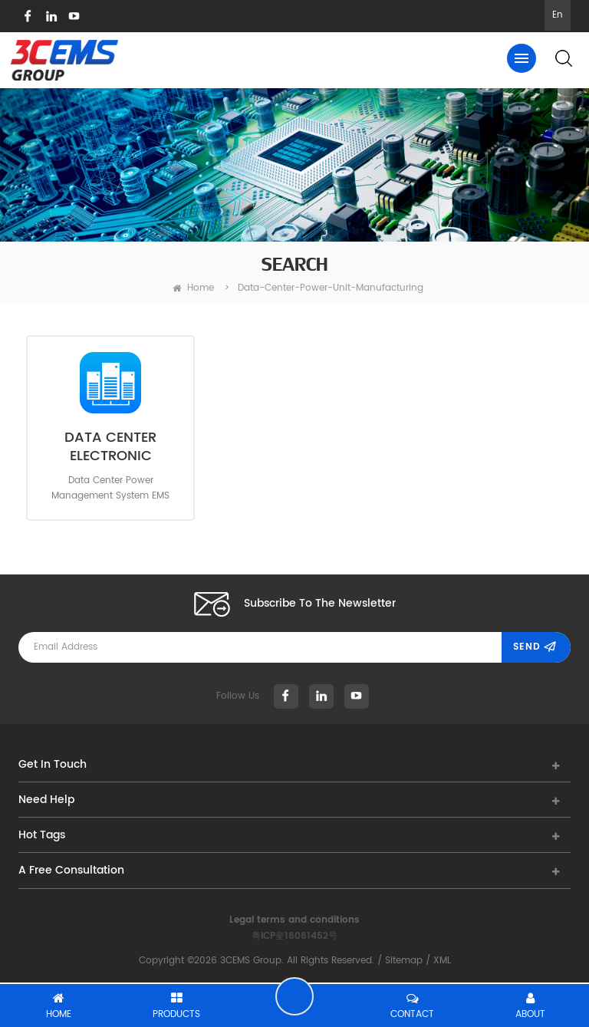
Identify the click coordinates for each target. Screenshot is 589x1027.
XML (442, 960)
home (193, 288)
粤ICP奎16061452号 (294, 936)
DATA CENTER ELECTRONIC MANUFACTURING (110, 447)
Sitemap (404, 960)
